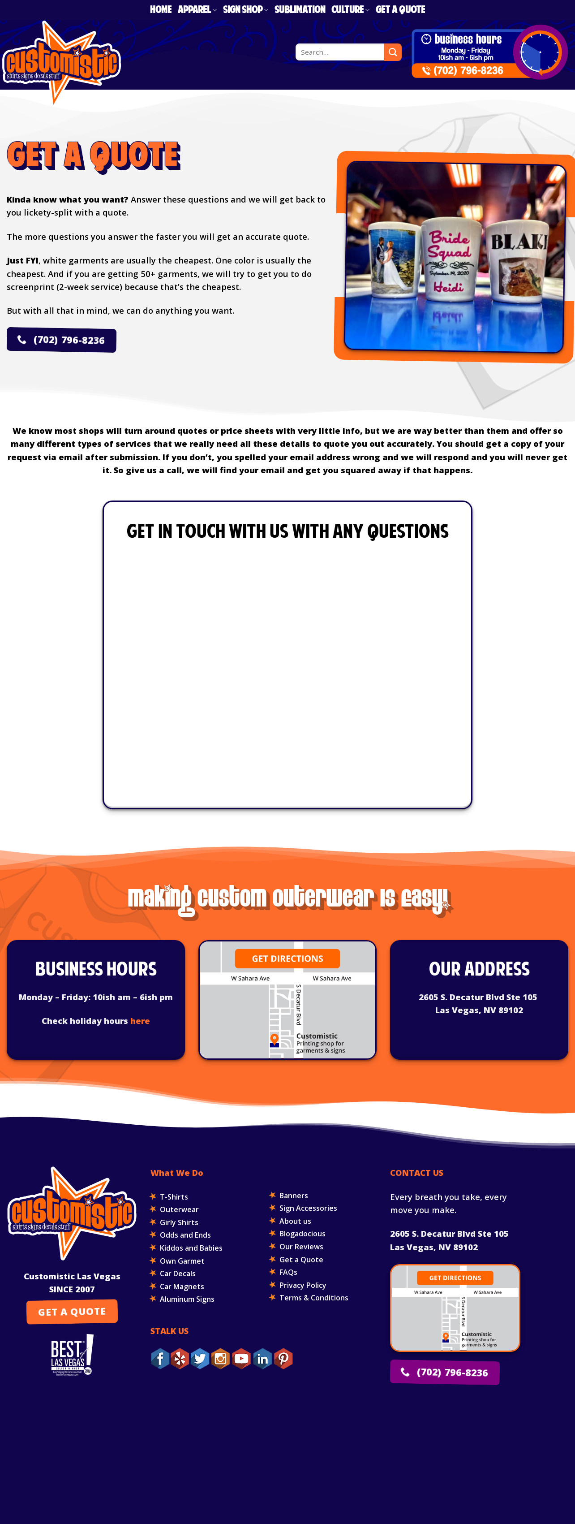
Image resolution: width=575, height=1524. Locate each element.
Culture (350, 10)
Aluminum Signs (187, 1299)
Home (161, 10)
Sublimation (300, 10)
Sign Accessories (308, 1208)
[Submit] (393, 51)
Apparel (197, 10)
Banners (293, 1195)
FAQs (288, 1272)
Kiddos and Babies (191, 1248)
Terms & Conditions (313, 1298)
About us (295, 1221)
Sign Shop (245, 10)
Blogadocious (302, 1234)
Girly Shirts (179, 1222)
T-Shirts (174, 1197)
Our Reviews (301, 1247)
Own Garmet (182, 1261)
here (140, 1020)
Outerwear (179, 1209)
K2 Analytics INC (389, 1433)
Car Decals (178, 1273)
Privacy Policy (302, 1285)
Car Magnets (182, 1286)
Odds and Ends (185, 1235)
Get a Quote (400, 10)
